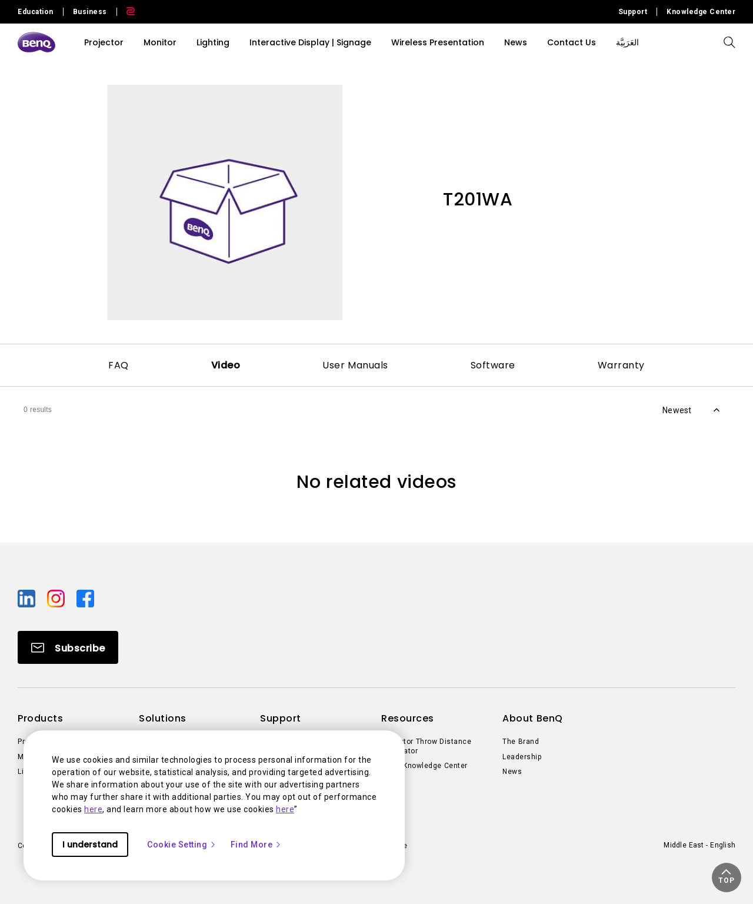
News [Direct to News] (512, 771)
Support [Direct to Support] (633, 12)
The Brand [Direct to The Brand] (520, 741)
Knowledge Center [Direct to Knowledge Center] (701, 12)
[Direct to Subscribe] (68, 647)
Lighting (212, 42)
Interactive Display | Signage (310, 42)
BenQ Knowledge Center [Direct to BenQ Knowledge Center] (424, 766)
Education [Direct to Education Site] (36, 12)
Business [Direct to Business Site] (90, 12)
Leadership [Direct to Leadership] (521, 757)
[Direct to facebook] (85, 598)
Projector (104, 42)
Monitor (160, 42)
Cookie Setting (181, 844)
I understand (90, 844)
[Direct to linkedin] (28, 598)
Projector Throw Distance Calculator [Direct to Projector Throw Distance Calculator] (426, 746)
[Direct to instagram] (57, 598)
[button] (726, 877)
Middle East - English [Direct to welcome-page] (699, 845)
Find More (256, 844)
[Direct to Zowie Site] (126, 11)
